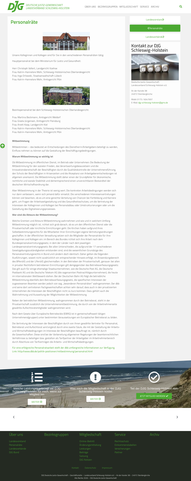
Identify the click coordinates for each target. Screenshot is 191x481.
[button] (181, 6)
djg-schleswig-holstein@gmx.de (153, 102)
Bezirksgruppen (108, 6)
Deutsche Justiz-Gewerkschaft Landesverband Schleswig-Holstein (47, 6)
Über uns (90, 6)
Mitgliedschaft (128, 6)
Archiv (155, 6)
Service (144, 6)
